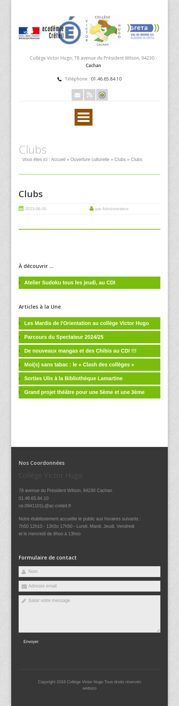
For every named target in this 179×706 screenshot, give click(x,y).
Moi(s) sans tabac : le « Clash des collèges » (79, 365)
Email (77, 95)
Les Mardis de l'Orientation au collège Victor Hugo (86, 323)
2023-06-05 (35, 209)
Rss (89, 95)
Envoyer (30, 641)
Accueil (58, 159)
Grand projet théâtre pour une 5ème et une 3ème (84, 392)
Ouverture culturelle (90, 159)
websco (89, 688)
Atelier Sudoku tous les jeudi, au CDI (69, 283)
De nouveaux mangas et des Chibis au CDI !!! (80, 351)
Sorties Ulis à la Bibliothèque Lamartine (73, 378)
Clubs (120, 159)
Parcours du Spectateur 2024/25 (63, 337)
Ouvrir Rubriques (83, 117)
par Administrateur (112, 209)
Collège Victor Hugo (85, 682)
